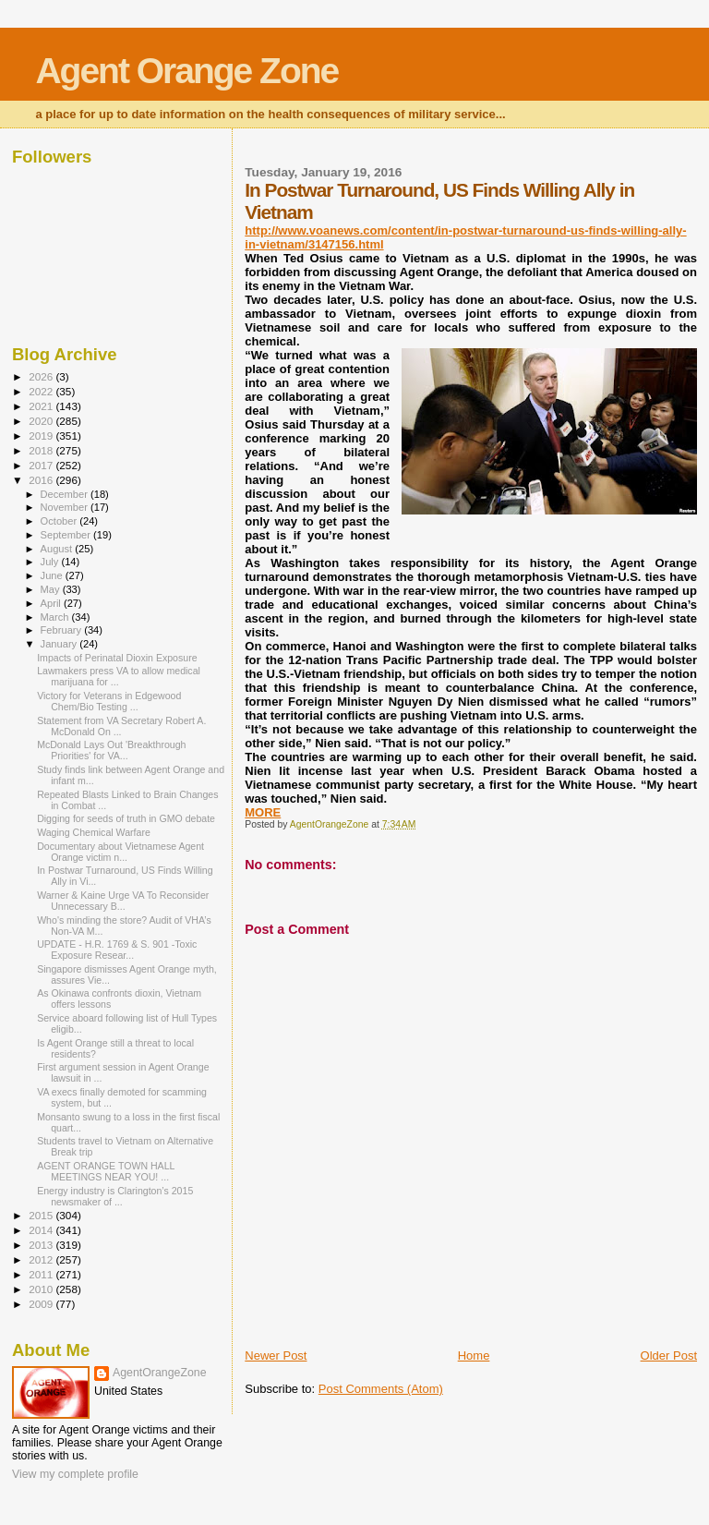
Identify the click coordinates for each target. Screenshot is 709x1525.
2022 (42, 391)
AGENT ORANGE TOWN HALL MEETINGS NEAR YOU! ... (105, 1171)
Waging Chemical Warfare (93, 832)
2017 (42, 465)
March (56, 617)
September (67, 534)
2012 (42, 1259)
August (58, 548)
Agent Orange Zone (186, 71)
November (65, 507)
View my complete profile (75, 1474)
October (60, 520)
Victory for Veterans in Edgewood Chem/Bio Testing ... (109, 701)
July (51, 561)
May (52, 589)
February (63, 629)
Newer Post (275, 1355)
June (53, 575)
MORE (263, 812)
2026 (42, 376)
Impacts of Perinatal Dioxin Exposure (117, 657)
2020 (42, 421)
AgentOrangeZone (160, 1372)
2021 (42, 406)
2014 (42, 1230)
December (65, 494)
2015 (42, 1215)
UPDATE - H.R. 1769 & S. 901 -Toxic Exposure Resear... (117, 949)
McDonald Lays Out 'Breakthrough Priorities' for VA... (111, 750)
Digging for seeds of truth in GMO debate (126, 818)
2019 (42, 436)
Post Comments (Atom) (380, 1389)
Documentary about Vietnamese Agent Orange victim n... (120, 852)
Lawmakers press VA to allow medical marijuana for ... (118, 676)
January (60, 643)
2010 (42, 1289)
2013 (42, 1245)
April (52, 603)
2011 (42, 1274)
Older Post (669, 1355)
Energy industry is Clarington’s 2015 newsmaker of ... (115, 1196)
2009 (42, 1304)
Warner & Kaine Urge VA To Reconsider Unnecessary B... (123, 901)
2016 (42, 480)
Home (474, 1355)
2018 (42, 450)
